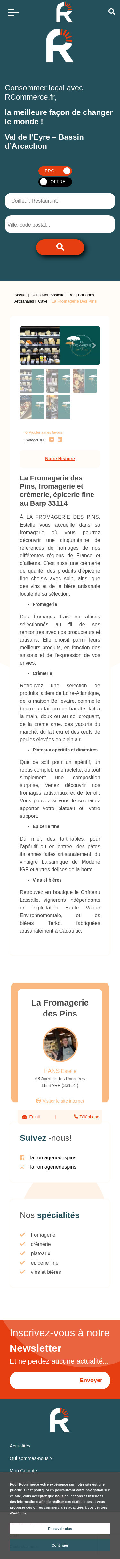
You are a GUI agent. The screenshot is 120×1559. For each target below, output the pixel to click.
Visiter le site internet (63, 1101)
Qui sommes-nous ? (31, 1458)
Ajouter (46, 432)
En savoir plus (60, 1528)
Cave (42, 301)
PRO (49, 170)
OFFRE (58, 181)
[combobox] (38, 224)
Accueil (20, 295)
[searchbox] (33, 225)
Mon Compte (23, 1470)
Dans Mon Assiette (47, 295)
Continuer (60, 1545)
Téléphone (88, 1117)
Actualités (20, 1445)
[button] (26, 345)
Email (34, 1117)
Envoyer (91, 1380)
